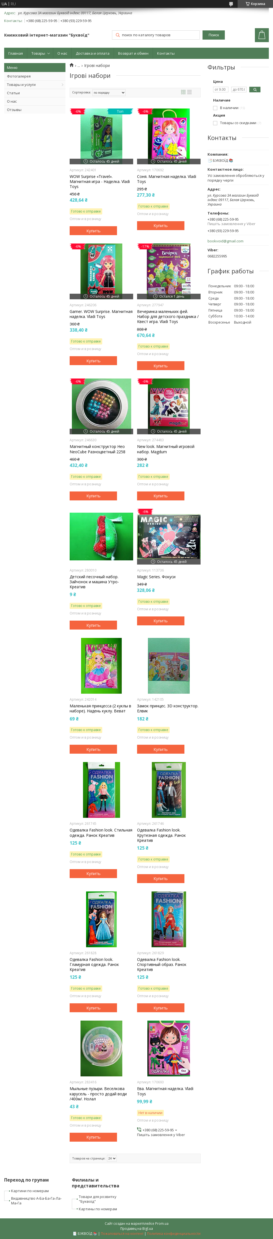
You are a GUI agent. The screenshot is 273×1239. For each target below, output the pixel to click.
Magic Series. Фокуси (156, 576)
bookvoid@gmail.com (225, 241)
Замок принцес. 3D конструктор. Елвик (167, 708)
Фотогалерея (19, 76)
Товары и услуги (21, 84)
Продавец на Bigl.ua (136, 1228)
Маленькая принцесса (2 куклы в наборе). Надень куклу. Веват (100, 708)
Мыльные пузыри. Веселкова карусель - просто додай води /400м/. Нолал (98, 1093)
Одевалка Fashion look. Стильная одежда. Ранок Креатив (101, 833)
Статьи (13, 92)
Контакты (166, 53)
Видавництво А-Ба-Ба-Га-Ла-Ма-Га (36, 1201)
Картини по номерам (30, 1190)
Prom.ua (162, 1223)
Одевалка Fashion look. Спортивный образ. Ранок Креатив (161, 964)
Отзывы (14, 109)
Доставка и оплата (92, 53)
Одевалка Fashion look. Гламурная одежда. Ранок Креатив (94, 964)
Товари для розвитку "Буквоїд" (97, 1199)
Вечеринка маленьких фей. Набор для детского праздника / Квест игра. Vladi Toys (168, 316)
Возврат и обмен (133, 53)
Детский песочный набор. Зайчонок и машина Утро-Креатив (94, 581)
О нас (62, 53)
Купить (93, 230)
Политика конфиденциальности (174, 1233)
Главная (15, 53)
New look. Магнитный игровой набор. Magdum (165, 449)
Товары (38, 53)
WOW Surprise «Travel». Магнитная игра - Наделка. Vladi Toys (100, 181)
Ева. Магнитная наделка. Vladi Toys (165, 1091)
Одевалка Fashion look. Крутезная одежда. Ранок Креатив (161, 835)
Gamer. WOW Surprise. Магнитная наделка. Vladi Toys (101, 314)
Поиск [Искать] (214, 35)
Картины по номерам (98, 1208)
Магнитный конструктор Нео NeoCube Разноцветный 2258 (97, 449)
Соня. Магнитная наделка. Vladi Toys (166, 179)
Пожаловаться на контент (122, 1233)
